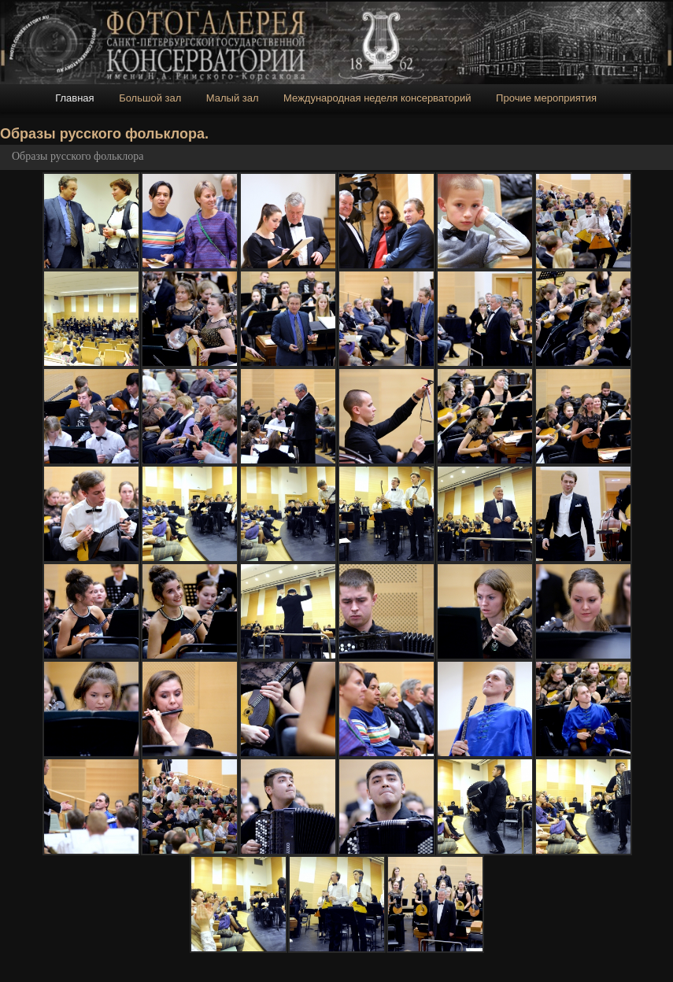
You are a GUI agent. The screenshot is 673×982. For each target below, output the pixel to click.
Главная (74, 98)
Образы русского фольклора (77, 156)
